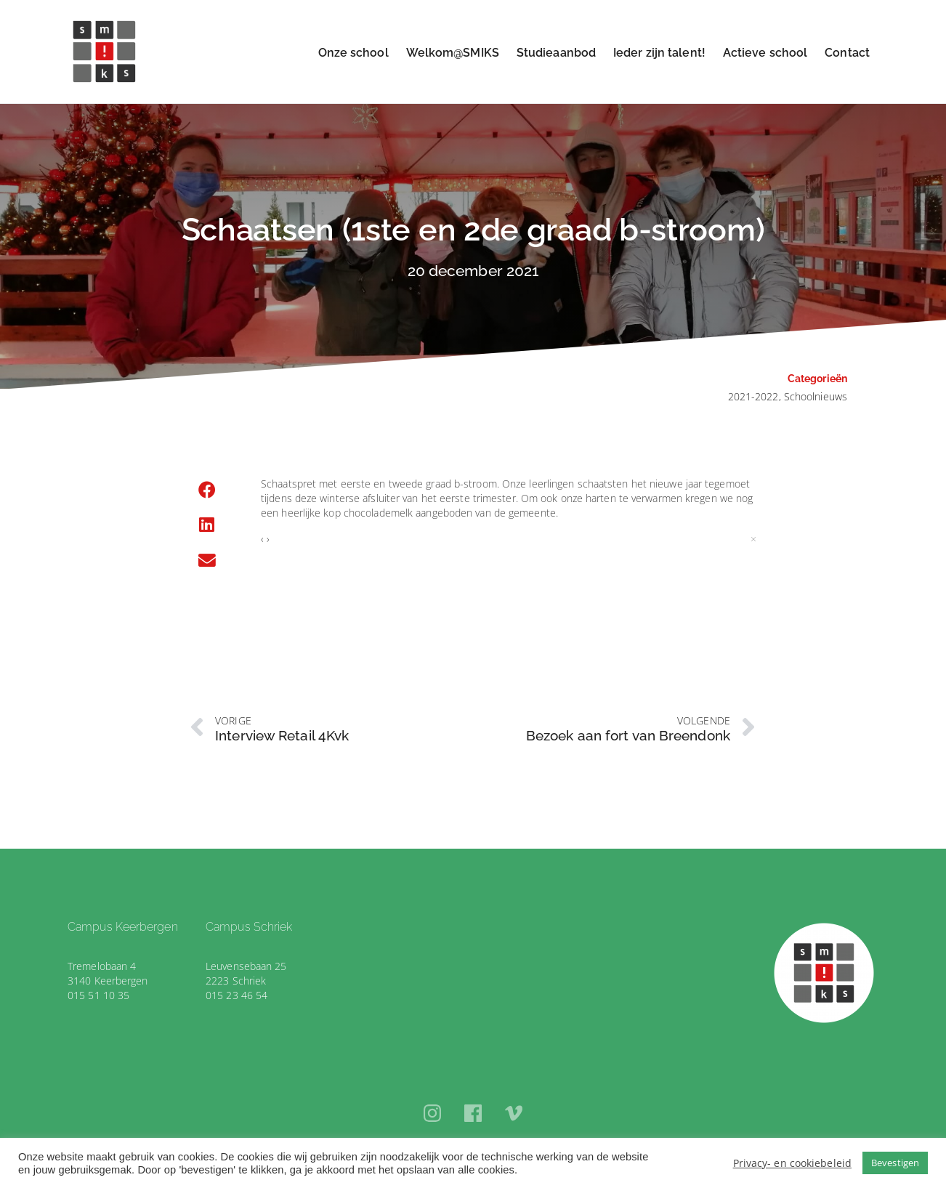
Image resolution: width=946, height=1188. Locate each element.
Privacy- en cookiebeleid (792, 1163)
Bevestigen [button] (895, 1162)
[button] (207, 490)
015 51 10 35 (98, 995)
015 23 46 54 (236, 995)
